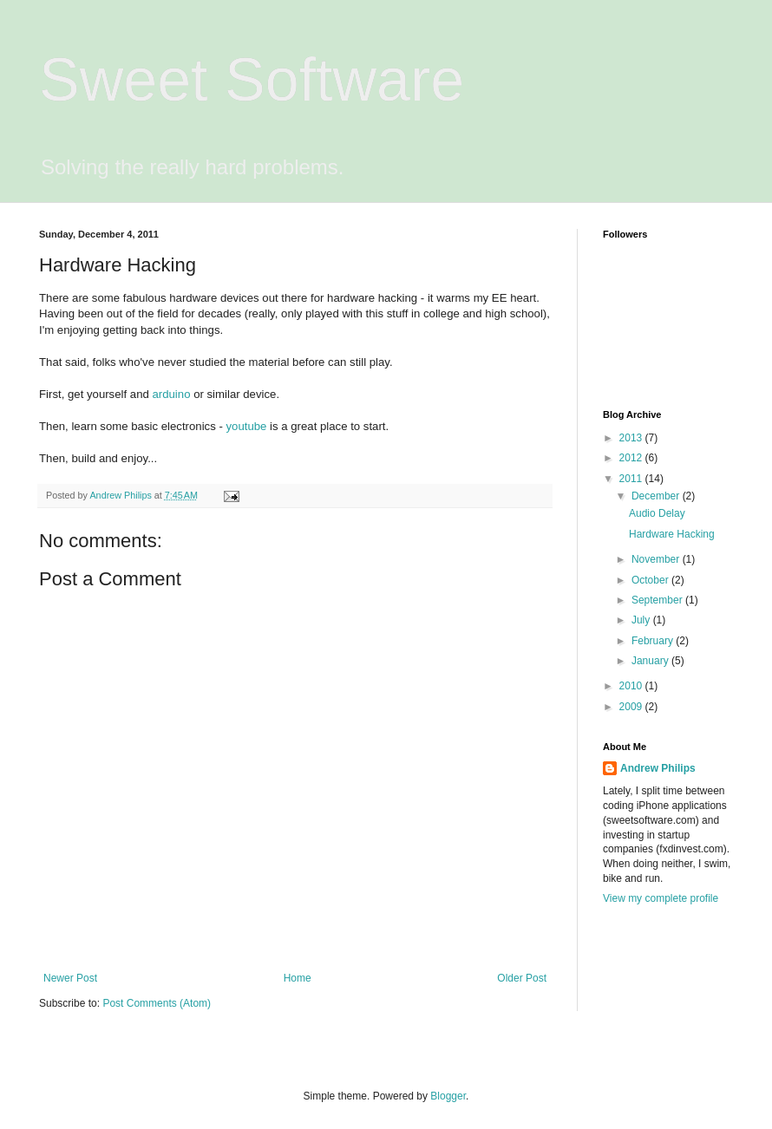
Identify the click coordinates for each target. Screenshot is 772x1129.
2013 (632, 438)
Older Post (521, 978)
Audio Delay (657, 513)
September (658, 600)
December (657, 496)
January (651, 661)
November (657, 559)
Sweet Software (251, 80)
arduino (171, 394)
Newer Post (70, 978)
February (653, 641)
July (642, 620)
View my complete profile (660, 898)
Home (297, 978)
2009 (632, 707)
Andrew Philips (658, 768)
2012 (632, 458)
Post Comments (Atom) (156, 1003)
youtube (246, 426)
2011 (632, 479)
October (651, 580)
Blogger (448, 1096)
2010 (632, 686)
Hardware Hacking (672, 534)
